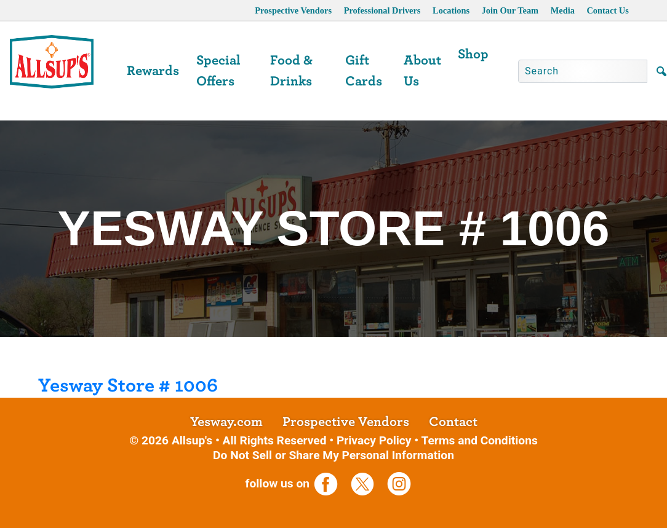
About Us (422, 70)
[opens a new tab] (331, 483)
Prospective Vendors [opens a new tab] (293, 10)
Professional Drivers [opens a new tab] (382, 10)
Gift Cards (363, 70)
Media (563, 10)
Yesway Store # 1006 (128, 385)
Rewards (153, 70)
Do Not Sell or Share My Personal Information (333, 455)
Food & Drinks (291, 70)
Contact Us (607, 10)
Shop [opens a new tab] (473, 54)
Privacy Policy (374, 440)
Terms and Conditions (479, 440)
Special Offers (218, 70)
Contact (453, 421)
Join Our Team (510, 10)
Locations (451, 10)
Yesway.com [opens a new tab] (226, 421)
